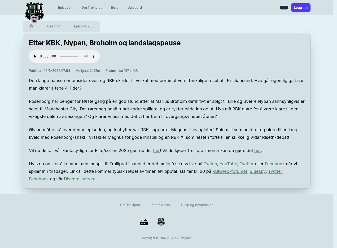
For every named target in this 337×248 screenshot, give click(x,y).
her (156, 150)
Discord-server (79, 178)
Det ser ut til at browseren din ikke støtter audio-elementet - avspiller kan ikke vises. (64, 56)
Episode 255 (84, 26)
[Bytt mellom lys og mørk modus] (284, 7)
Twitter (247, 163)
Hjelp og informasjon (197, 205)
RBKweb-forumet (229, 171)
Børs (114, 7)
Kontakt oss (160, 205)
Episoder (65, 7)
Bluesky (258, 171)
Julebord (135, 7)
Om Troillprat (91, 7)
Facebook (274, 163)
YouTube (228, 163)
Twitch (210, 163)
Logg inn (301, 7)
